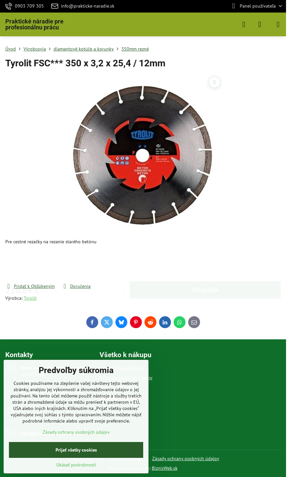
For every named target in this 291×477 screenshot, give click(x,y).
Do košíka (205, 264)
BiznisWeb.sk (165, 468)
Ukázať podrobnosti (76, 465)
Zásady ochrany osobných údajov (185, 458)
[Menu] (278, 24)
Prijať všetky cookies (76, 450)
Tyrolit (30, 298)
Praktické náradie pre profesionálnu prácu (34, 24)
